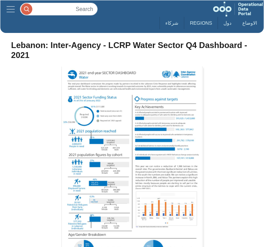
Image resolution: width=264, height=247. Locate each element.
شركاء (171, 23)
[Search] (59, 9)
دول (227, 23)
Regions (201, 23)
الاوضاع (249, 23)
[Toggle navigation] (10, 9)
